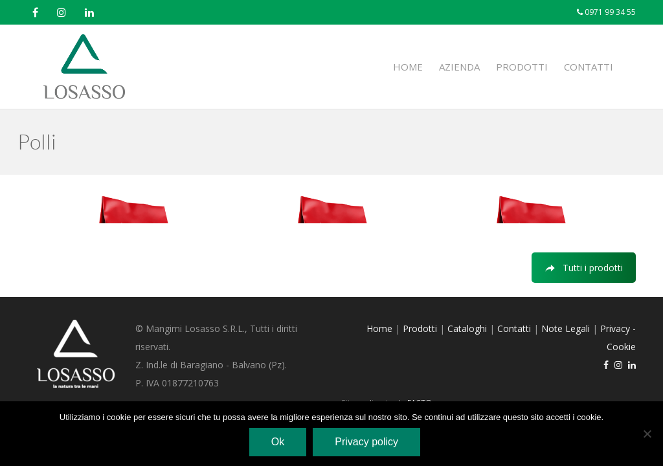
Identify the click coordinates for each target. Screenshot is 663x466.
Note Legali (565, 328)
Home (408, 66)
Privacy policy (366, 441)
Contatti (588, 66)
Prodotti (522, 66)
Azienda (459, 66)
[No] (646, 433)
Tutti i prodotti (584, 267)
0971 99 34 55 (609, 11)
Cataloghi (467, 328)
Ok (277, 441)
